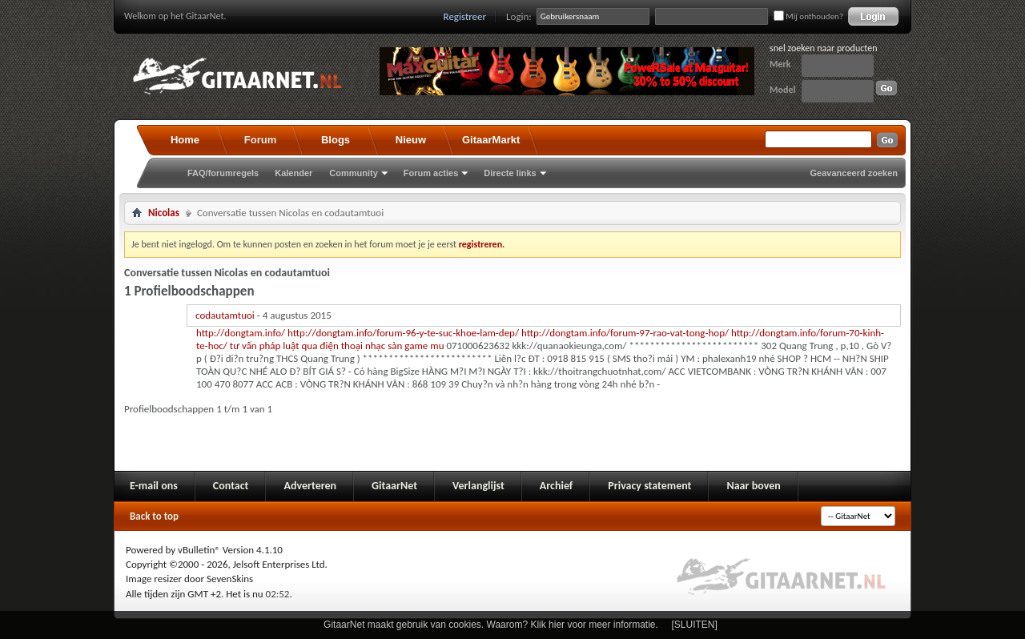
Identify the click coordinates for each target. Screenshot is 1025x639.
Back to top (154, 516)
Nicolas (163, 213)
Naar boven (753, 485)
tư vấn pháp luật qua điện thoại (296, 346)
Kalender (293, 173)
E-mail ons (154, 485)
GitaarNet (394, 485)
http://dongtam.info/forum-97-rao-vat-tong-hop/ (625, 333)
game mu (424, 346)
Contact (231, 485)
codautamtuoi (225, 315)
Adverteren (309, 485)
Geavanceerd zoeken (854, 173)
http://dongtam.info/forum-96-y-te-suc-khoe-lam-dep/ (403, 333)
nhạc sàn (383, 346)
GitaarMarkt (491, 140)
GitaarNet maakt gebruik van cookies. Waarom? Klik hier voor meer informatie (489, 624)
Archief (556, 485)
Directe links (510, 173)
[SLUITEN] (695, 624)
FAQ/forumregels (223, 173)
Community (353, 173)
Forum (260, 140)
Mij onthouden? (808, 16)
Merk (780, 64)
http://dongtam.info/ (240, 333)
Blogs (335, 140)
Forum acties (431, 173)
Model (782, 89)
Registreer (465, 16)
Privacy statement (649, 485)
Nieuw (411, 140)
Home (185, 140)
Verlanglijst (478, 485)
